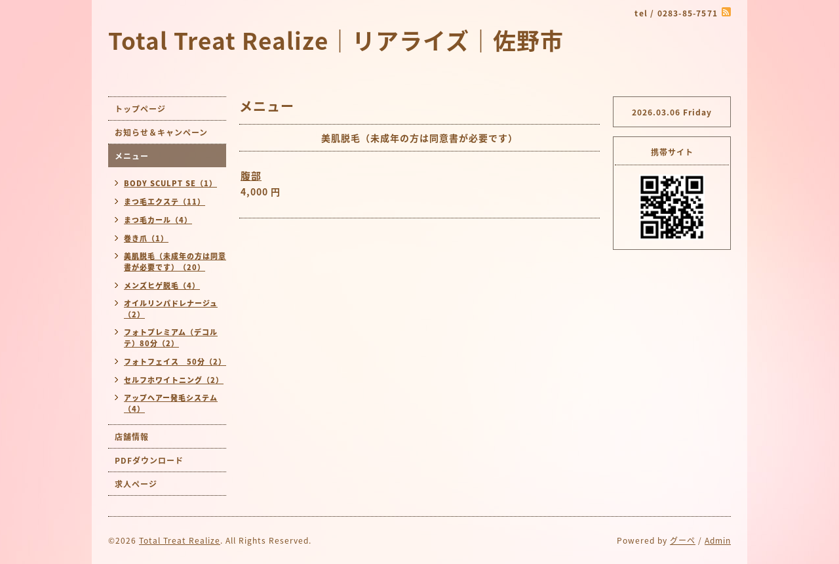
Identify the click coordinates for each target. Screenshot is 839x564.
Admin (718, 540)
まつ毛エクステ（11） (164, 201)
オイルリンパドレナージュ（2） (171, 309)
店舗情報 (132, 437)
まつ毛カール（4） (158, 220)
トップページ (140, 109)
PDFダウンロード (149, 460)
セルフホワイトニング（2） (174, 380)
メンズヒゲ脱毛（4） (162, 285)
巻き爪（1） (146, 238)
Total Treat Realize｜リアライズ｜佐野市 (336, 40)
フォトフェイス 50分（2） (175, 361)
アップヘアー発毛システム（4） (171, 403)
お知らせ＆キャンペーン (161, 132)
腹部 (251, 176)
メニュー (132, 156)
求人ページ (136, 484)
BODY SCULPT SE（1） (170, 183)
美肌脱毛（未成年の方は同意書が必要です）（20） (175, 262)
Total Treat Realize (179, 540)
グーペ (682, 540)
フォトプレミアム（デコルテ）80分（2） (171, 338)
